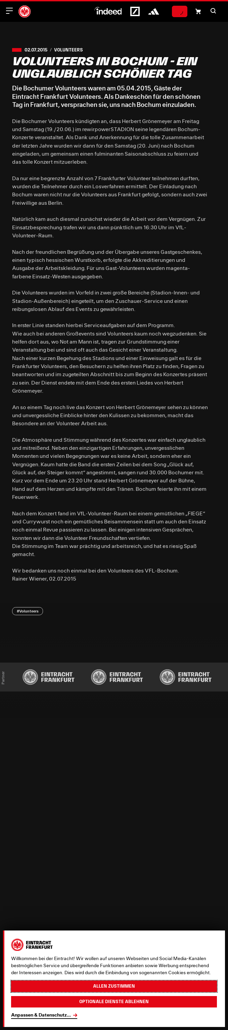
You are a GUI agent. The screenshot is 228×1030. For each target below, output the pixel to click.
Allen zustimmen (114, 986)
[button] (213, 10)
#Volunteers (28, 611)
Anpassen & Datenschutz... (41, 1015)
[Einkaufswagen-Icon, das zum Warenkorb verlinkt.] (198, 11)
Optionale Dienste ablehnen (114, 1001)
